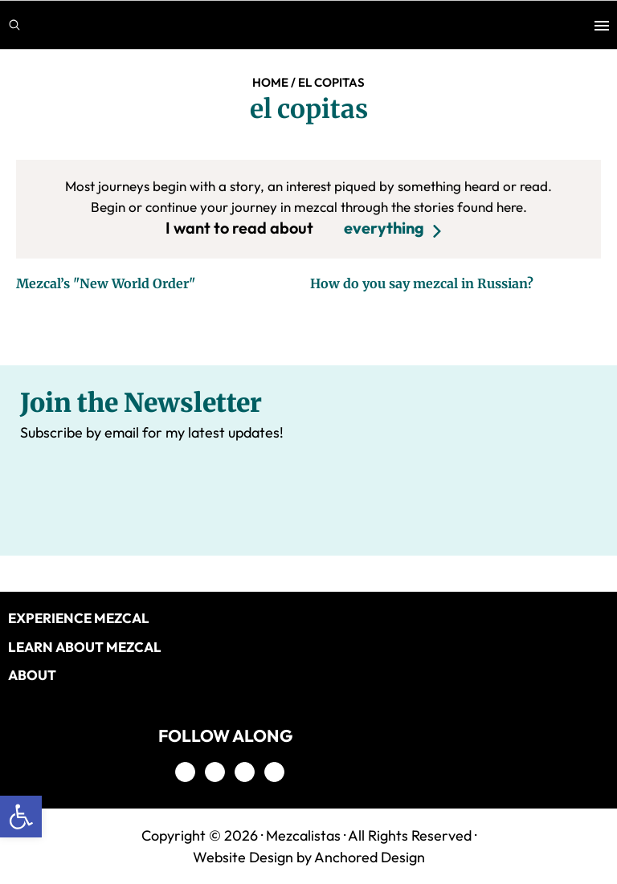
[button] (21, 816)
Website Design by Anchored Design (309, 857)
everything (384, 228)
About (32, 674)
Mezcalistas (303, 835)
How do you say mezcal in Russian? (421, 283)
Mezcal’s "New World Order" (105, 283)
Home (270, 82)
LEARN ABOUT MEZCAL (84, 646)
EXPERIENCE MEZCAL (78, 617)
